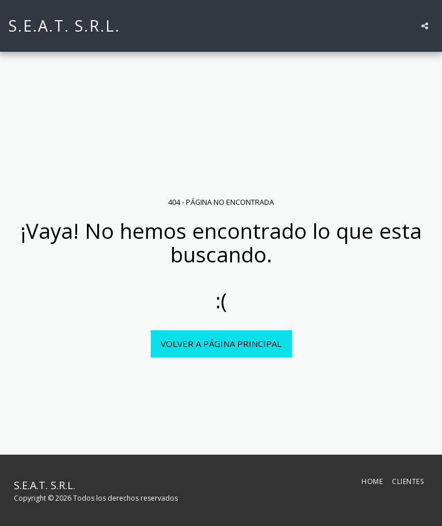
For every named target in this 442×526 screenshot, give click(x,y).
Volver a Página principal (221, 343)
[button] (425, 26)
